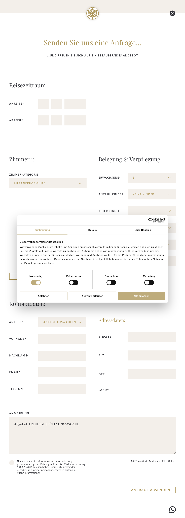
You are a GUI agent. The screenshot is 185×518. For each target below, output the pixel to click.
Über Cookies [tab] (143, 229)
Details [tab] (92, 229)
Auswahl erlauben (92, 295)
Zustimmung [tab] (42, 229)
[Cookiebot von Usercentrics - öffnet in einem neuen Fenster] (150, 220)
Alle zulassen (141, 295)
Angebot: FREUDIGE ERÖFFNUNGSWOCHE (92, 435)
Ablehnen (43, 295)
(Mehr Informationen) (29, 472)
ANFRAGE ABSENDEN (150, 490)
